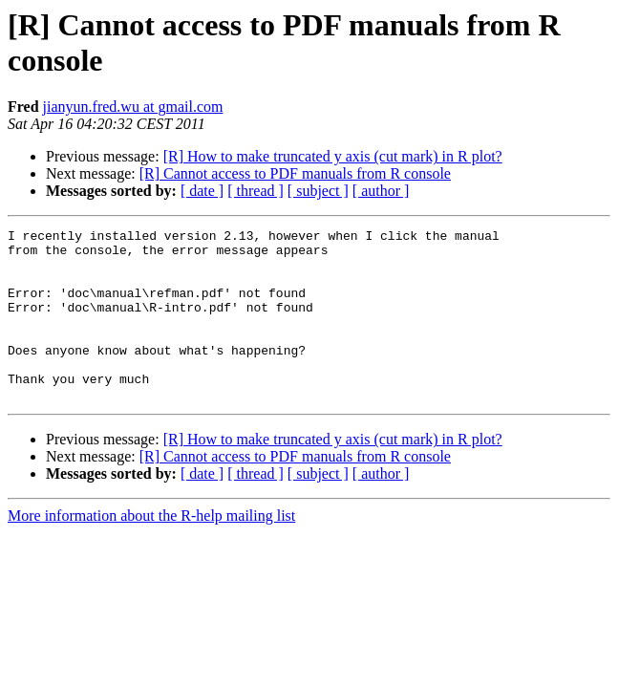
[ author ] (381, 191)
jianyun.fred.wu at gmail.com (133, 106)
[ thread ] (255, 191)
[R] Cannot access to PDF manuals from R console (295, 173)
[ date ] (202, 191)
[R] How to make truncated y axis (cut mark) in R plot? (332, 156)
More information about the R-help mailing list (151, 550)
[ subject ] (318, 191)
